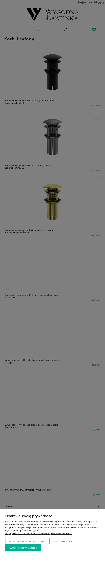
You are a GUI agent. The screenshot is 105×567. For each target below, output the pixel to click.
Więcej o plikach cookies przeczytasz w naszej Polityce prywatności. (38, 533)
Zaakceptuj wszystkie (23, 548)
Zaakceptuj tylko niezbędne (27, 541)
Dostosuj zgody (64, 541)
